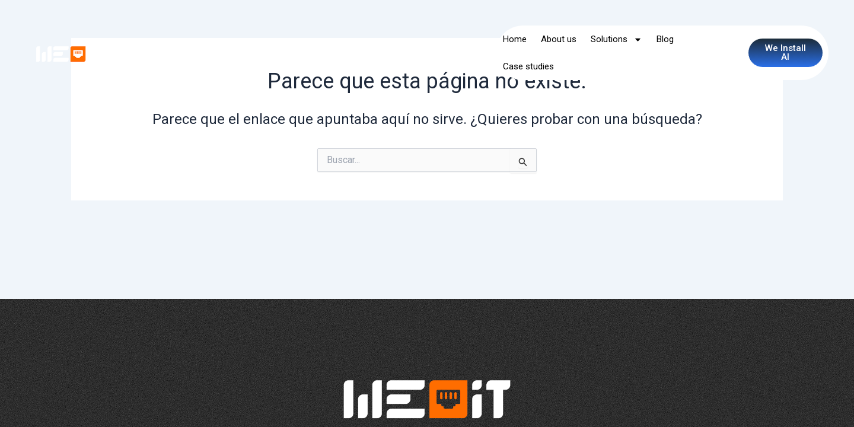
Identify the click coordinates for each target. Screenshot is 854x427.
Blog (665, 39)
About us (558, 39)
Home (515, 39)
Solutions (616, 39)
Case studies (528, 66)
